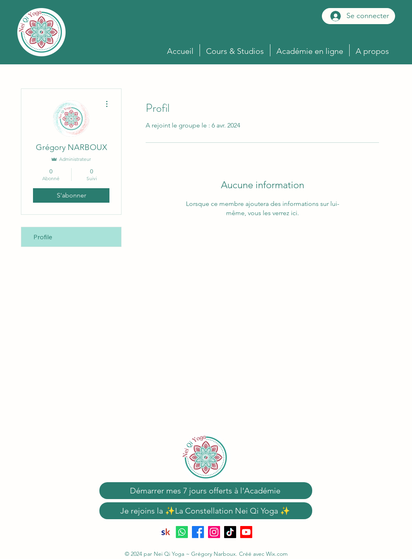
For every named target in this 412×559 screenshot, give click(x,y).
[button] (309, 50)
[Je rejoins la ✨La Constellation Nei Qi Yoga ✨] (205, 510)
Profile (42, 237)
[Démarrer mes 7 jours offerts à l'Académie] (205, 490)
